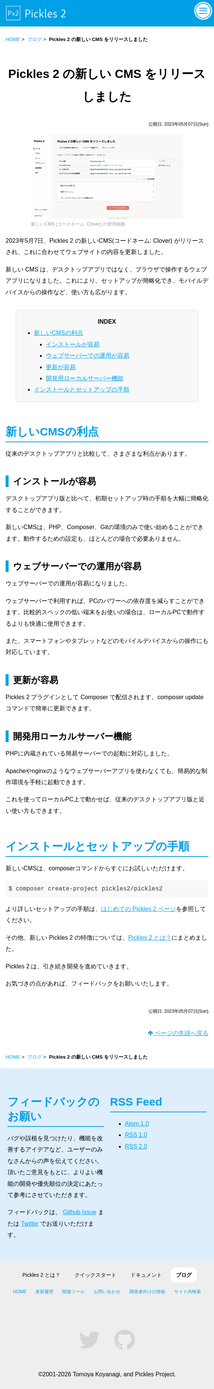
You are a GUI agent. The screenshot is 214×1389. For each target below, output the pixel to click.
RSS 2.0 (136, 1146)
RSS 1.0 (136, 1135)
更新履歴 (44, 1291)
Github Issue (79, 1212)
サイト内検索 (187, 1291)
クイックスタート (95, 1275)
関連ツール (73, 1291)
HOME (13, 39)
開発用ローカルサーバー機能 (84, 378)
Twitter (29, 1223)
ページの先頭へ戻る (178, 1033)
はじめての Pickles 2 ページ (138, 909)
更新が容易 (61, 367)
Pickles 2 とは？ (149, 937)
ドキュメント (146, 1275)
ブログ (34, 39)
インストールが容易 (73, 344)
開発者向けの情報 (147, 1291)
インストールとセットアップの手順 (81, 389)
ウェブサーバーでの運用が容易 (87, 355)
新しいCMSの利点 (58, 333)
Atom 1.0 (137, 1124)
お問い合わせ (107, 1291)
